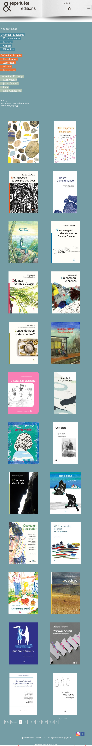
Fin (57, 722)
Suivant (51, 722)
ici (17, 106)
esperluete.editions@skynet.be (61, 738)
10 (46, 722)
